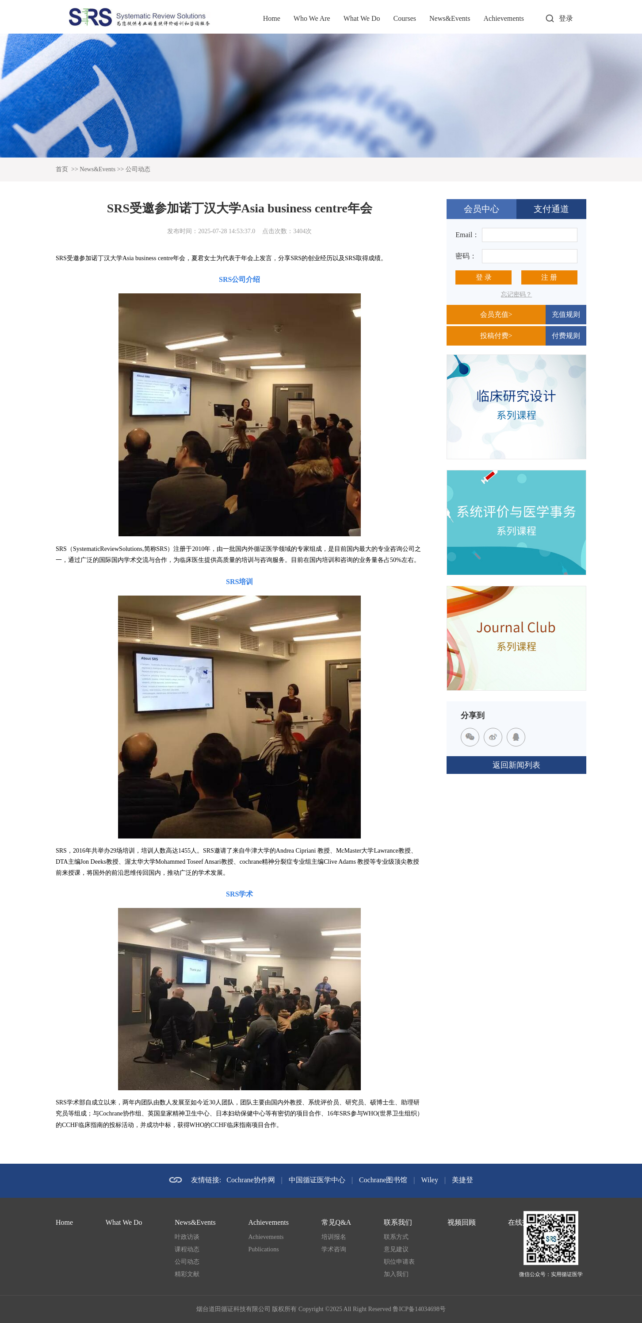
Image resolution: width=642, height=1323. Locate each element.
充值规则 (566, 314)
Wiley (429, 1180)
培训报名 (333, 1237)
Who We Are (312, 18)
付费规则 (566, 335)
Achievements (503, 18)
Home (271, 18)
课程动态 (187, 1249)
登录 (566, 18)
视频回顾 (461, 1222)
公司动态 (138, 169)
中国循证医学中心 (317, 1180)
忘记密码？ (516, 294)
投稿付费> (496, 335)
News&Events (449, 18)
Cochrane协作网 (250, 1180)
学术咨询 (333, 1249)
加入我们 (396, 1274)
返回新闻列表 (516, 765)
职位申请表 (399, 1261)
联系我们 (398, 1222)
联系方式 (396, 1237)
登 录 (484, 277)
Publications (263, 1249)
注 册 (549, 277)
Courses (404, 18)
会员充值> (496, 314)
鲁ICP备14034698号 (419, 1309)
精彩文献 (187, 1274)
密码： (466, 256)
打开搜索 (549, 19)
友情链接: (206, 1180)
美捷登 (462, 1180)
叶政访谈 (187, 1237)
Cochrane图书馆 (383, 1180)
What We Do (362, 18)
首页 (62, 169)
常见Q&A (336, 1222)
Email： (467, 234)
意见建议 (396, 1249)
